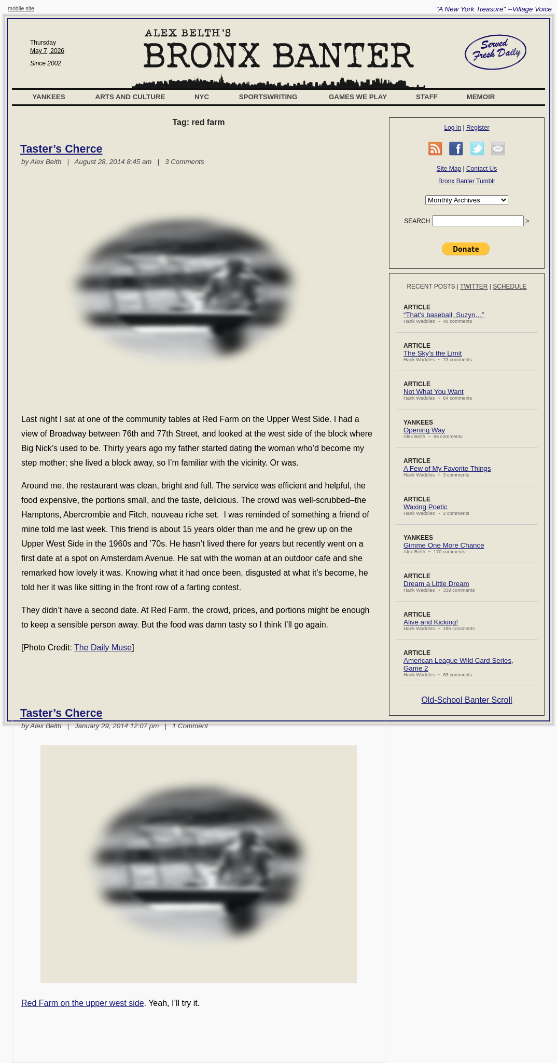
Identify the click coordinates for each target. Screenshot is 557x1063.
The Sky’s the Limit (432, 353)
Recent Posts (431, 286)
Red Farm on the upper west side (82, 1003)
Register (478, 127)
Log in (452, 127)
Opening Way (424, 430)
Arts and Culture (130, 97)
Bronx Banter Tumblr (466, 181)
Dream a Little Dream (436, 584)
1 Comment (190, 726)
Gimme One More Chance (443, 545)
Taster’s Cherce (61, 149)
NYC (201, 97)
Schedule (509, 286)
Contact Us (481, 168)
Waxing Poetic (425, 507)
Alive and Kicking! (430, 622)
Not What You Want (433, 392)
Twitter (474, 286)
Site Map (449, 168)
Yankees (48, 97)
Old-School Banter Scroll (466, 700)
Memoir (481, 97)
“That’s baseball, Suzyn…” (443, 315)
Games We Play (358, 97)
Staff (427, 97)
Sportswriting (268, 97)
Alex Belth (45, 162)
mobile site (21, 8)
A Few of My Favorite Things (447, 468)
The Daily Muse (103, 647)
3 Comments (184, 162)
